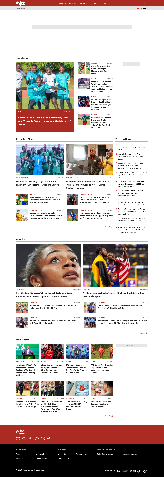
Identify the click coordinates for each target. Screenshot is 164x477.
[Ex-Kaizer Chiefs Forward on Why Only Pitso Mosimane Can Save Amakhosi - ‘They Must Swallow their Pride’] (52, 388)
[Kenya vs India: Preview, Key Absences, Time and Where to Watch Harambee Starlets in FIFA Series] (45, 85)
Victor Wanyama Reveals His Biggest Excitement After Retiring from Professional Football (51, 369)
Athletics (72, 3)
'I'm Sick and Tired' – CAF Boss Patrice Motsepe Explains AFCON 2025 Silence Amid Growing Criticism (26, 370)
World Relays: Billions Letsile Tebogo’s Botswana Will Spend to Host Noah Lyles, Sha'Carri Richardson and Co (122, 321)
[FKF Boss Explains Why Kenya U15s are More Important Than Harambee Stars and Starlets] (40, 159)
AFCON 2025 (20, 362)
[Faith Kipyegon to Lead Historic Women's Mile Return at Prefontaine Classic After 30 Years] (22, 307)
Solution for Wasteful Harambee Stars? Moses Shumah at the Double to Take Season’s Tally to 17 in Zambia (45, 215)
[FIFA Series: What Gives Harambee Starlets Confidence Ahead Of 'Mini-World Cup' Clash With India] (84, 121)
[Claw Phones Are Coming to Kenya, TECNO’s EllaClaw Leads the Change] (77, 388)
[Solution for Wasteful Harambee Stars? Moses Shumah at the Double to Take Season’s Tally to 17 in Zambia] (22, 215)
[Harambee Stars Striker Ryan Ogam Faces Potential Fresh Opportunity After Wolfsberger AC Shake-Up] (72, 215)
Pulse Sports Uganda (128, 454)
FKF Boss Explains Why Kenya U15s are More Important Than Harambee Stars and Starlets (37, 183)
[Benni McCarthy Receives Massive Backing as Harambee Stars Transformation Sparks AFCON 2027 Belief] (72, 199)
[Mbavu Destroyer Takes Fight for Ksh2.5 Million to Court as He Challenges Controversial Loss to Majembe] (84, 103)
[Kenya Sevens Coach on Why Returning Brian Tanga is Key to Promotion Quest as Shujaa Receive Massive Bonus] (84, 85)
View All (108, 227)
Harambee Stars (22, 177)
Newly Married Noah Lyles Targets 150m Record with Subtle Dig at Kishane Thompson (114, 295)
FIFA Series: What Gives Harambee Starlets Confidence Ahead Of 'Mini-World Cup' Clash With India (101, 122)
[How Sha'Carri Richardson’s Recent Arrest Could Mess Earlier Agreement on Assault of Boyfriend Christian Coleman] (48, 265)
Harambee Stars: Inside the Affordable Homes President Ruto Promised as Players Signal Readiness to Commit (87, 184)
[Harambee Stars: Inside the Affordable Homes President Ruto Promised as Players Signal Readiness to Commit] (89, 159)
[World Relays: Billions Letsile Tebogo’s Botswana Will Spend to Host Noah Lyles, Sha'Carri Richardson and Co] (90, 322)
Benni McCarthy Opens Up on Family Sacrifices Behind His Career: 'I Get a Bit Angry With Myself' (44, 199)
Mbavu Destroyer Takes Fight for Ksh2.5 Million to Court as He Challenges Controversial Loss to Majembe (101, 104)
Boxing (93, 96)
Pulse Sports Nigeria (105, 454)
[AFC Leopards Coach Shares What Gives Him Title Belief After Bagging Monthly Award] (77, 351)
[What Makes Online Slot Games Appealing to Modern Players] (102, 388)
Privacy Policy (81, 454)
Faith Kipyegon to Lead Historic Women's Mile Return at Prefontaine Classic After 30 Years (52, 306)
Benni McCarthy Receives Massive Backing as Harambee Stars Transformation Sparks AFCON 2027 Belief (95, 201)
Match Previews (106, 3)
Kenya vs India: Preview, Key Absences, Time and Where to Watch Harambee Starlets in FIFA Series (44, 121)
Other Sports (70, 398)
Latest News (20, 8)
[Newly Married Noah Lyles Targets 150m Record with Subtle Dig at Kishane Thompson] (115, 265)
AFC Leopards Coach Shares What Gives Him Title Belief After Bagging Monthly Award (76, 369)
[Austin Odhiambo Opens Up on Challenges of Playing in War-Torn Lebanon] (84, 68)
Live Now (143, 8)
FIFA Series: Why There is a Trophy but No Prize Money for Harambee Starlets (102, 369)
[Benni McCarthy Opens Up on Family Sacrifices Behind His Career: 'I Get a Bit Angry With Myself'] (22, 199)
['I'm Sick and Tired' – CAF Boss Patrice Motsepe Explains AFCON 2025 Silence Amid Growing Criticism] (27, 351)
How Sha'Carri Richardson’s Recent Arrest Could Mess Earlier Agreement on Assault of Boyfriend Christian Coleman (44, 295)
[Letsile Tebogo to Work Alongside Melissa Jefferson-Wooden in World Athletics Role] (90, 307)
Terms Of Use (63, 458)
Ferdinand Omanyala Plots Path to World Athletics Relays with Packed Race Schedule (53, 321)
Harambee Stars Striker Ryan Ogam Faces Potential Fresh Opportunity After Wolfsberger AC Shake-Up (96, 215)
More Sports (84, 3)
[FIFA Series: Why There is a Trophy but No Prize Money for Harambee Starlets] (102, 351)
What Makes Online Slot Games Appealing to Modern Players (101, 404)
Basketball (40, 454)
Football (62, 3)
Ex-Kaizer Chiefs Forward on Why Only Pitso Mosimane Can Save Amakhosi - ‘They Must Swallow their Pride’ (52, 406)
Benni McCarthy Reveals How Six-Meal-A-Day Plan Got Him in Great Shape (27, 404)
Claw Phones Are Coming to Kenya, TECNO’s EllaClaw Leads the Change (76, 405)
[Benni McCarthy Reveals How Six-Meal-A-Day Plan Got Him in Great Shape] (27, 388)
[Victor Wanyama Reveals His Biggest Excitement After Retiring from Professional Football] (52, 351)
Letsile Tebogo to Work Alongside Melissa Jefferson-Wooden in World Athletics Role (120, 306)
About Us (62, 454)
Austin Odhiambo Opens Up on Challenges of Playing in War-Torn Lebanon (101, 70)
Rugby (93, 78)
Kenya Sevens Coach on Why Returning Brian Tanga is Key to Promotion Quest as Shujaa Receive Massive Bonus (102, 86)
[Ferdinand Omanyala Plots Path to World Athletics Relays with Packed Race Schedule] (22, 322)
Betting (95, 3)
